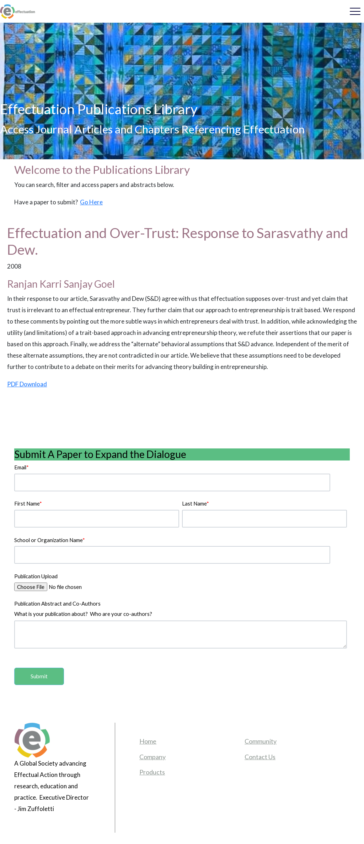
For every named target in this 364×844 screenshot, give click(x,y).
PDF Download (27, 384)
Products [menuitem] (152, 772)
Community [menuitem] (261, 741)
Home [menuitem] (147, 741)
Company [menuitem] (152, 757)
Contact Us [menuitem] (260, 757)
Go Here (91, 202)
